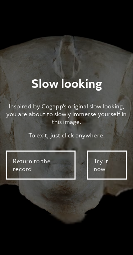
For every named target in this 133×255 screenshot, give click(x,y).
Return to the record (32, 165)
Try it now (101, 165)
